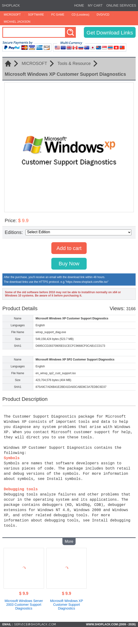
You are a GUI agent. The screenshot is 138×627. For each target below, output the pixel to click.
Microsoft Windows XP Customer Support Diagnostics (66, 604)
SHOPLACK (11, 5)
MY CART (95, 5)
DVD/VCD (103, 14)
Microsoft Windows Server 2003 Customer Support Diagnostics (24, 604)
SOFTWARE (36, 14)
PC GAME (57, 14)
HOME (79, 5)
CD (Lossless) (80, 14)
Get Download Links (110, 33)
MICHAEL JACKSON (17, 21)
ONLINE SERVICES (121, 5)
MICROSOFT (12, 14)
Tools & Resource (74, 63)
